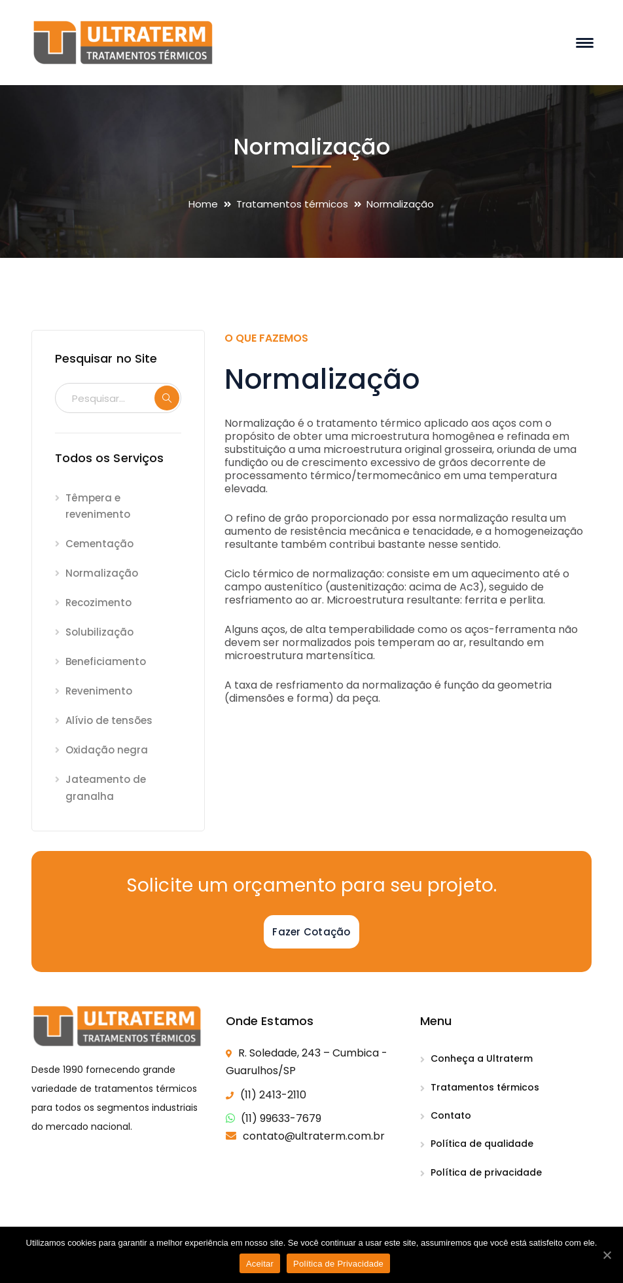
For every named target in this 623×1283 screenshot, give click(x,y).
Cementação (99, 544)
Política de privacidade (486, 1172)
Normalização (101, 573)
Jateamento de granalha (105, 787)
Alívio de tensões (108, 720)
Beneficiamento (105, 661)
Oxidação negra (106, 750)
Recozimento (98, 602)
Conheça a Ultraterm (482, 1058)
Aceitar (260, 1264)
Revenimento (98, 691)
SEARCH (166, 398)
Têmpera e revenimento (97, 506)
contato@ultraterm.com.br (314, 1136)
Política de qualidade (482, 1143)
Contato (451, 1115)
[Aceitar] (606, 1254)
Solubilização (99, 632)
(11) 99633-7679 (281, 1118)
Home (203, 204)
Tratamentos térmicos (292, 204)
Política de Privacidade (338, 1264)
